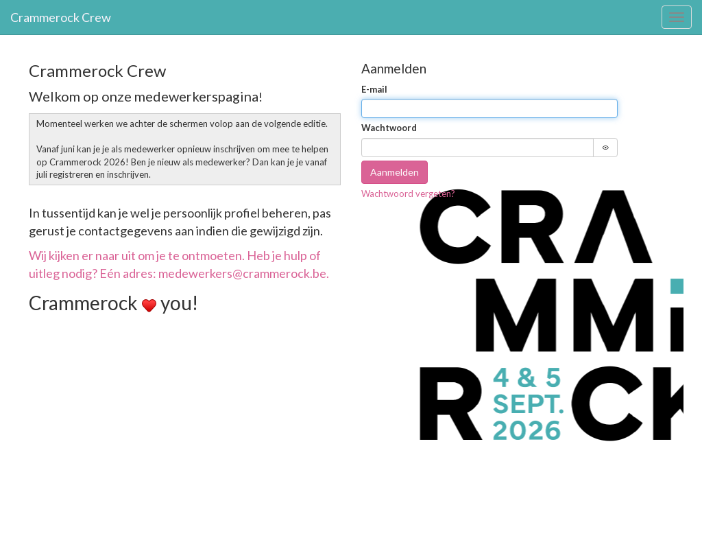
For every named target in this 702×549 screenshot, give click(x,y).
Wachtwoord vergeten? (408, 193)
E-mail (374, 89)
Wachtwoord (389, 127)
